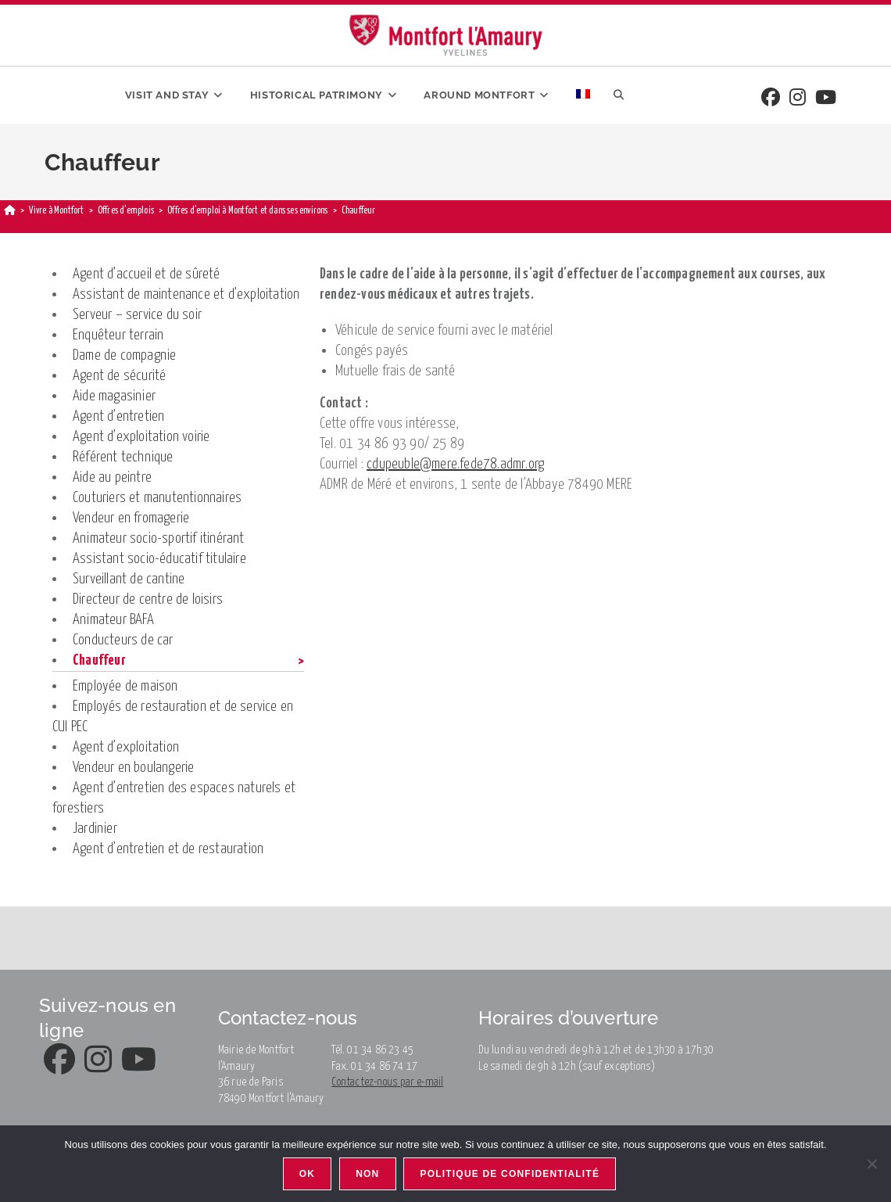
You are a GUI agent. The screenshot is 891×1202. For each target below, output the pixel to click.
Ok (307, 1173)
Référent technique (123, 457)
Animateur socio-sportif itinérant (159, 538)
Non (367, 1173)
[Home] (10, 211)
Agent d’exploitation (126, 747)
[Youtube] (825, 99)
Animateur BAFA (113, 619)
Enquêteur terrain (118, 335)
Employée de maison (125, 686)
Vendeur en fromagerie (131, 518)
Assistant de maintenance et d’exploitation (186, 294)
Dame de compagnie (124, 355)
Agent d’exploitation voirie (141, 436)
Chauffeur (99, 660)
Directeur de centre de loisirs (148, 599)
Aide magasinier (114, 396)
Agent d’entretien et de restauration (168, 848)
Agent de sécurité (119, 375)
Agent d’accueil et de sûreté (146, 274)
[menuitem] (583, 95)
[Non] (871, 1164)
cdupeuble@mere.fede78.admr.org (455, 464)
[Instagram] (797, 99)
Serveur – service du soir (137, 314)
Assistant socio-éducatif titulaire (159, 558)
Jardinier (95, 828)
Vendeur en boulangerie (133, 767)
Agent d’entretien (118, 416)
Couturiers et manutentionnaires (157, 497)
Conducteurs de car (123, 640)
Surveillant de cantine (128, 579)
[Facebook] (770, 99)
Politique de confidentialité (510, 1173)
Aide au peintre (112, 477)
